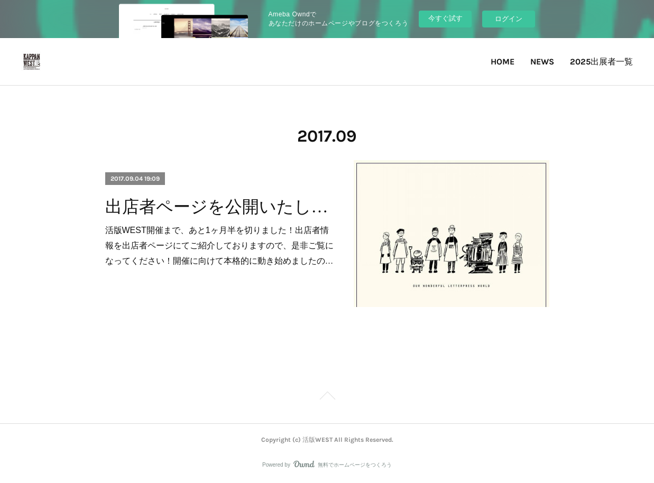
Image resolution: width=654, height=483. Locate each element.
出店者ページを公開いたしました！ (220, 206)
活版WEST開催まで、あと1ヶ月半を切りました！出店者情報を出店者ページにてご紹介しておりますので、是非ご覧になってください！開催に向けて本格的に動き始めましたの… (219, 245)
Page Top (327, 397)
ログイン (508, 19)
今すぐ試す (445, 18)
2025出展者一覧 (601, 62)
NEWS (542, 62)
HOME (502, 62)
